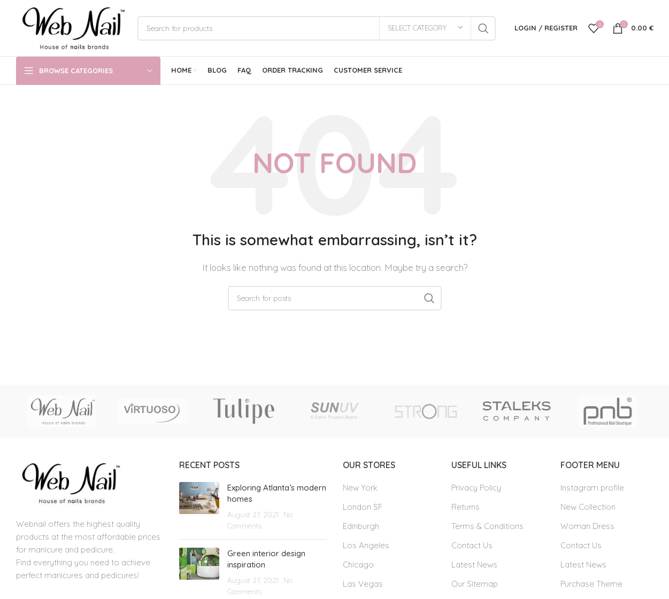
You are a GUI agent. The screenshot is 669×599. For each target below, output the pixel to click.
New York (360, 488)
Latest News (474, 564)
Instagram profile (592, 488)
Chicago (358, 564)
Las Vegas (363, 584)
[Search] (316, 28)
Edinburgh (361, 526)
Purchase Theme (591, 584)
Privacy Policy (476, 488)
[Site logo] (71, 27)
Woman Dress (587, 526)
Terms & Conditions (487, 526)
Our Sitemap (474, 584)
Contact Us (472, 545)
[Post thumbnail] (199, 506)
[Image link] (69, 482)
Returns (465, 507)
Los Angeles (366, 545)
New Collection (588, 507)
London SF (362, 507)
